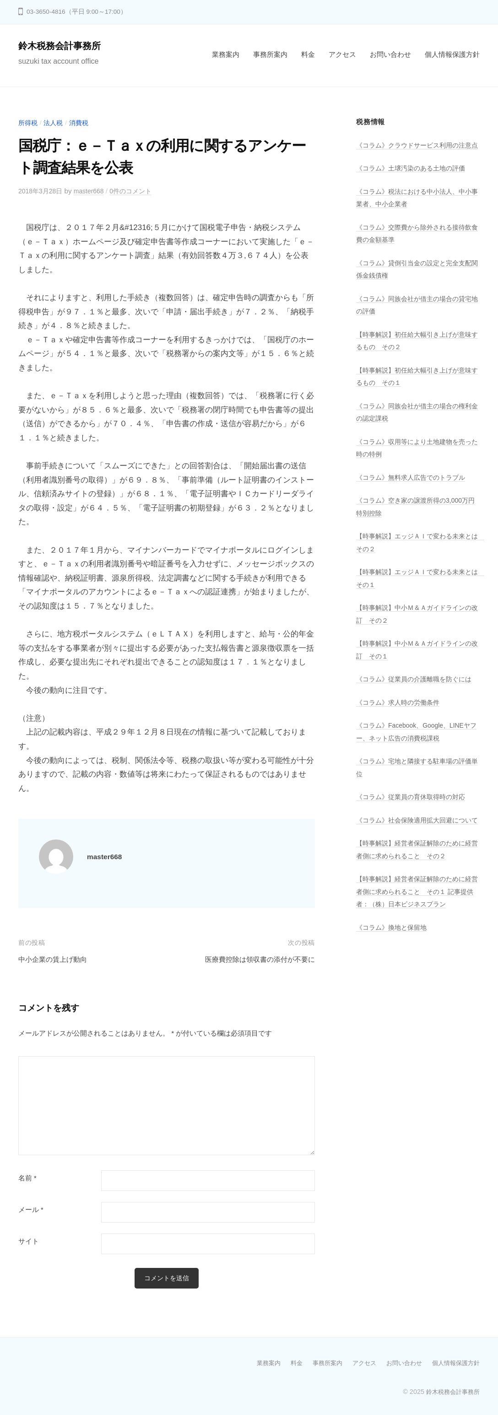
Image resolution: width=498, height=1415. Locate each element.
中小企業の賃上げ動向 (57, 959)
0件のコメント (139, 191)
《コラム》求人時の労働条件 (400, 727)
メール (30, 1209)
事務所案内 (270, 54)
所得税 (28, 122)
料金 (308, 54)
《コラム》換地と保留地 (394, 965)
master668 (93, 191)
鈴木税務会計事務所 (63, 45)
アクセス (342, 54)
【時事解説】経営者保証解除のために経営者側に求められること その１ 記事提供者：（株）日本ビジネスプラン (415, 929)
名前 (27, 1178)
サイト (28, 1241)
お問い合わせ (390, 54)
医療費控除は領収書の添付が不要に (252, 959)
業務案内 (225, 54)
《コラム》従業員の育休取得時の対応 (414, 822)
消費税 (82, 122)
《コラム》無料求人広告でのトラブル (414, 490)
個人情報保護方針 (452, 54)
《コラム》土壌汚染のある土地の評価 (414, 181)
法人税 (55, 122)
